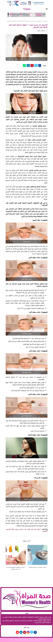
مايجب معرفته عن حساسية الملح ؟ (37, 567)
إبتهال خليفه (41, 30)
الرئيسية (45, 21)
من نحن (26, 627)
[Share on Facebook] (39, 65)
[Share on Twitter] (36, 65)
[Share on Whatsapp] (24, 65)
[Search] (6, 9)
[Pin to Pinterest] (32, 65)
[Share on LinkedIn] (28, 65)
